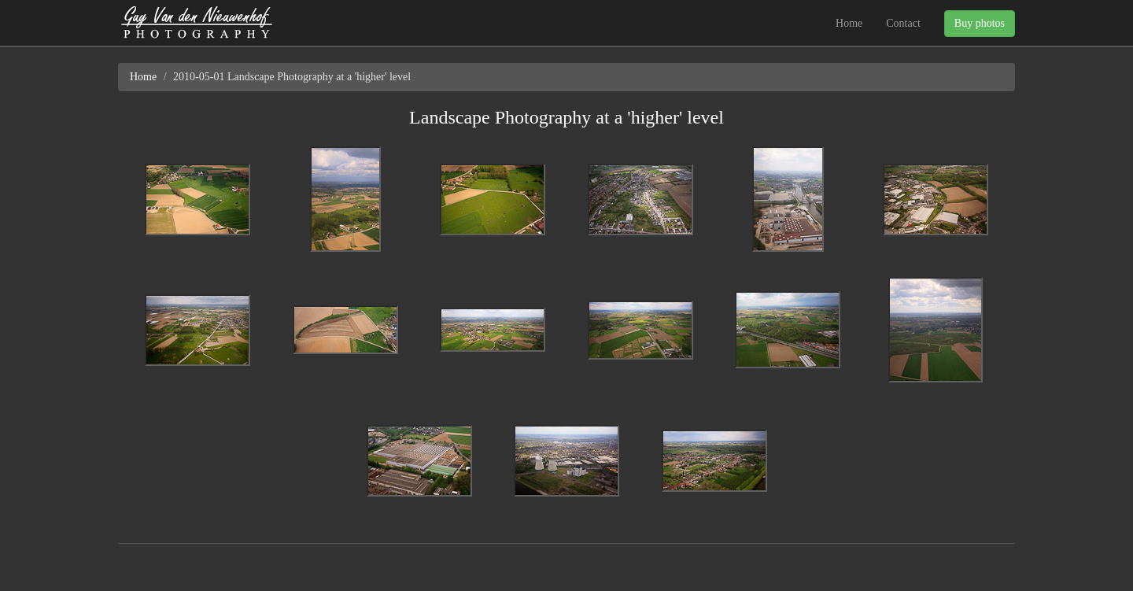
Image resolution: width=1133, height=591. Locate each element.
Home (849, 23)
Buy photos (979, 23)
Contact (903, 23)
